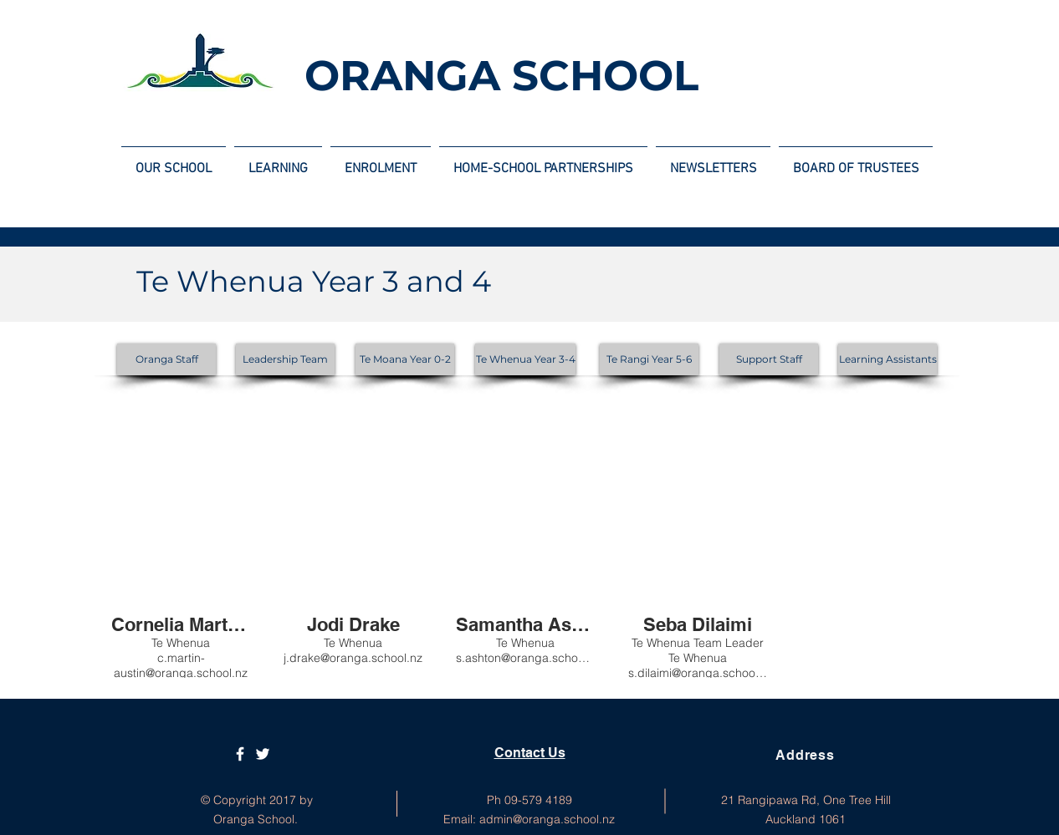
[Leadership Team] (285, 359)
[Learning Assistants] (887, 359)
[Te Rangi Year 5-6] (649, 359)
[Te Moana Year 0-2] (405, 359)
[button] (180, 547)
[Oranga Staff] (166, 359)
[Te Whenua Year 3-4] (525, 359)
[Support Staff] (768, 359)
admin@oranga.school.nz (547, 819)
